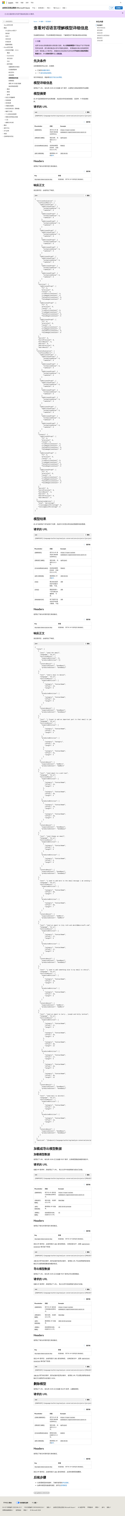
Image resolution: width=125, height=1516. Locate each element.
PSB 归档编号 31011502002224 (33, 1507)
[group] (62, 116)
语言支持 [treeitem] (8, 39)
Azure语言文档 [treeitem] (8, 25)
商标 (25, 1510)
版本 (52, 155)
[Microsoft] (3, 2)
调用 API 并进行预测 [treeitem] (15, 83)
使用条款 (18, 1510)
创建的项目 (46, 70)
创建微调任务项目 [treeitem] (14, 67)
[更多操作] (89, 21)
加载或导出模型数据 (103, 35)
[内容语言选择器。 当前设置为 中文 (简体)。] (7, 1502)
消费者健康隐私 (7, 1510)
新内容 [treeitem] (7, 33)
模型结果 (100, 33)
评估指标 (65, 1483)
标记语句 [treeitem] (11, 72)
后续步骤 (100, 40)
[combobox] (15, 21)
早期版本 (90, 1507)
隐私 (48, 1507)
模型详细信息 (101, 28)
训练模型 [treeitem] (11, 75)
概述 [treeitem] (8, 53)
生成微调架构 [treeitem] (13, 69)
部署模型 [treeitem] (11, 81)
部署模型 (64, 1485)
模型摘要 (100, 30)
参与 (103, 1507)
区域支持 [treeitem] (8, 42)
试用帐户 (119, 8)
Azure (35, 21)
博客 (96, 1507)
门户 (111, 8)
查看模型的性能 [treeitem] (13, 78)
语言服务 (48, 21)
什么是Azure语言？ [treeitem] (11, 30)
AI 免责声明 (81, 1507)
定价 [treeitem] (6, 36)
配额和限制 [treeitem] (8, 44)
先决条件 (100, 25)
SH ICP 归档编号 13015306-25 (11, 1507)
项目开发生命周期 (55, 77)
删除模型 (100, 38)
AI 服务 (41, 21)
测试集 (59, 54)
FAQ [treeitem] (8, 61)
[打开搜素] (121, 2)
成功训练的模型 (45, 73)
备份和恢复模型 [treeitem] (13, 86)
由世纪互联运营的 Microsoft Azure (63, 1507)
